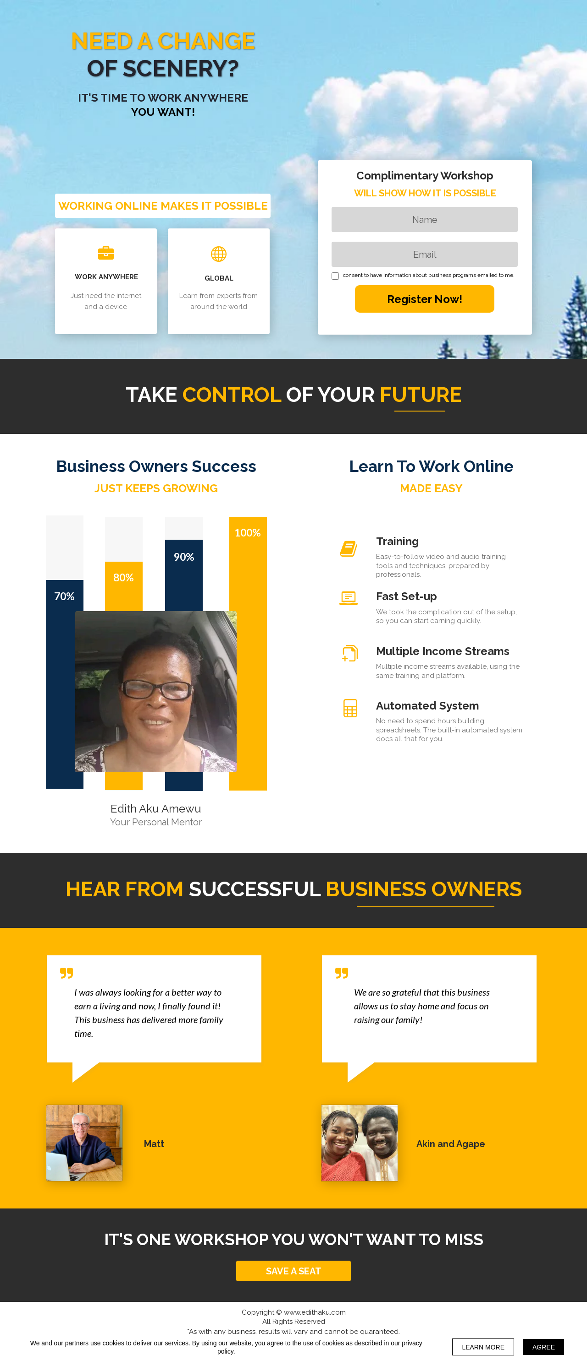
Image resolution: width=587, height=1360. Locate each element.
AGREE (543, 1347)
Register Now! (424, 299)
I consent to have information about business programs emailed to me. (427, 275)
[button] (293, 1271)
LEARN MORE (483, 1347)
